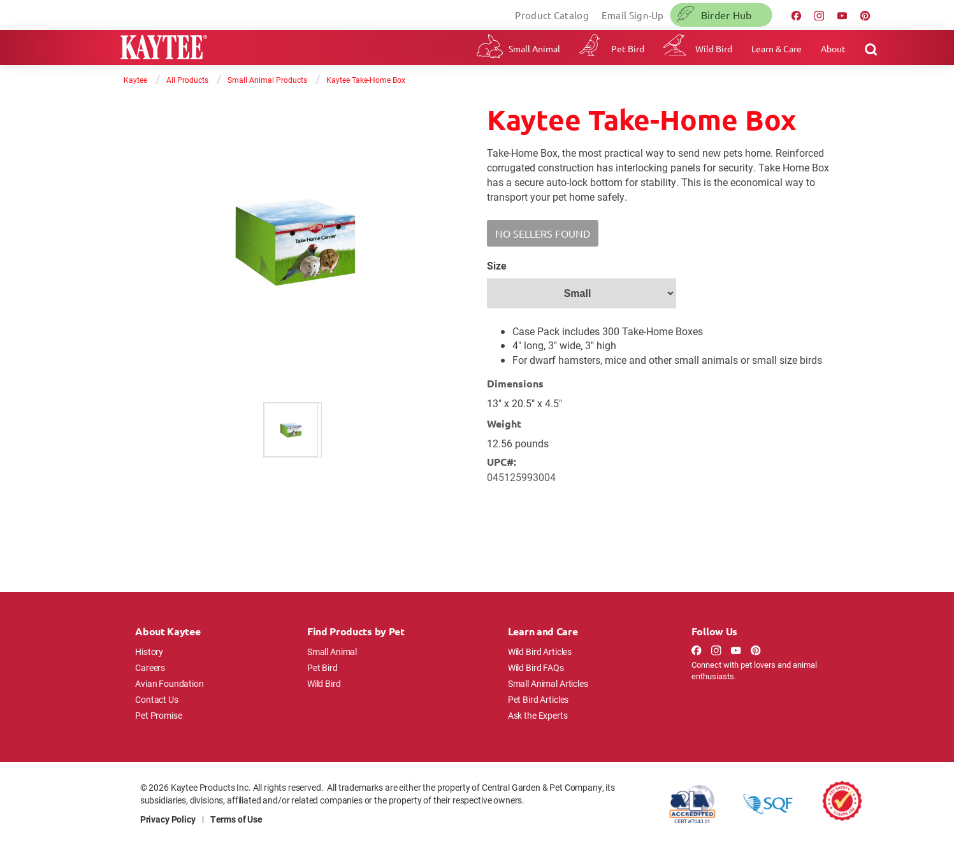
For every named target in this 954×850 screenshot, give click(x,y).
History (149, 651)
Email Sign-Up (633, 15)
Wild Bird (713, 48)
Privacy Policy (168, 819)
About (833, 48)
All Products (187, 80)
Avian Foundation (169, 683)
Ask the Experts (538, 715)
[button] (542, 233)
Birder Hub (726, 14)
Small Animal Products (267, 80)
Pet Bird (627, 48)
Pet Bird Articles (538, 699)
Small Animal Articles (548, 683)
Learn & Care (776, 48)
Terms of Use (236, 819)
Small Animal (534, 48)
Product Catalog (552, 15)
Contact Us (156, 699)
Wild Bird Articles (540, 651)
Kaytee (135, 80)
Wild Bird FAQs (536, 667)
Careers (150, 667)
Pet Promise (158, 715)
